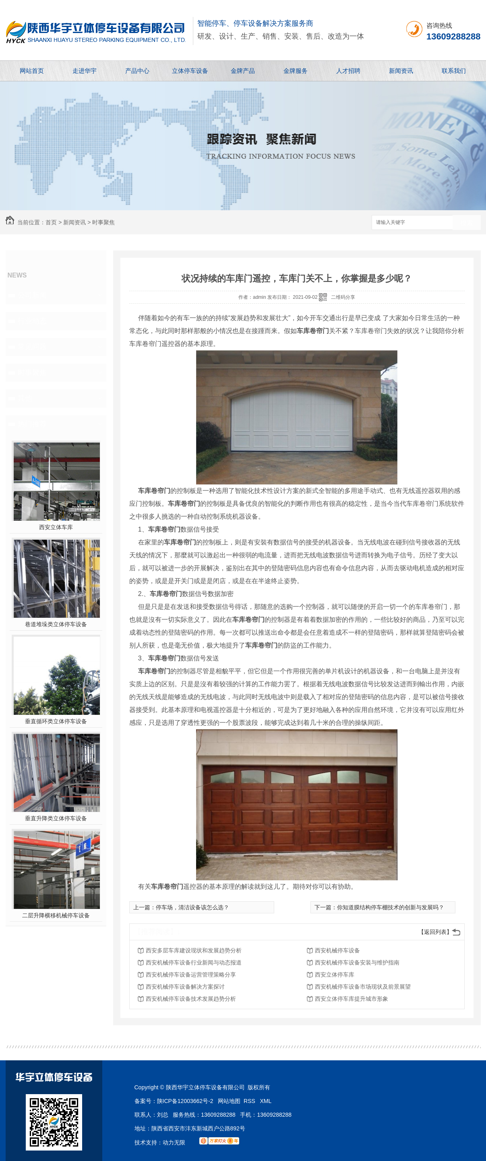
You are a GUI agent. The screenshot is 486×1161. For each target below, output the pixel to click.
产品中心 (137, 70)
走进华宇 (84, 70)
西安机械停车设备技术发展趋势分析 (191, 998)
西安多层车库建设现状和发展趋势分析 (194, 950)
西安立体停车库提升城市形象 (351, 998)
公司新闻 (32, 295)
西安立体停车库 (334, 974)
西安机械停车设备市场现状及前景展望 (363, 986)
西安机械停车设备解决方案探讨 (185, 986)
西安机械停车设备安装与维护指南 (357, 962)
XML (266, 1101)
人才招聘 (348, 70)
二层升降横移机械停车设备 (56, 915)
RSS (250, 1101)
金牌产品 (243, 70)
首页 (51, 222)
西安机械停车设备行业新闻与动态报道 (194, 962)
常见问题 (32, 347)
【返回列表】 (435, 932)
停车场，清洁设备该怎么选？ (192, 907)
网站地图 (229, 1101)
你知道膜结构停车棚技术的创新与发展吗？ (390, 907)
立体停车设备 (190, 70)
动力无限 (174, 1142)
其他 (25, 398)
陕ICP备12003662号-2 (185, 1101)
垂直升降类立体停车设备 (56, 818)
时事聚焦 (103, 222)
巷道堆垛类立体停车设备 (56, 624)
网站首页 (32, 70)
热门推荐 (32, 424)
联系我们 (454, 70)
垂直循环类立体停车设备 (56, 721)
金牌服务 (295, 70)
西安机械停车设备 (337, 950)
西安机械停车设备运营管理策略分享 (191, 974)
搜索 (466, 222)
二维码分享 (343, 297)
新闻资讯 (401, 70)
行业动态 (32, 321)
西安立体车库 (56, 527)
